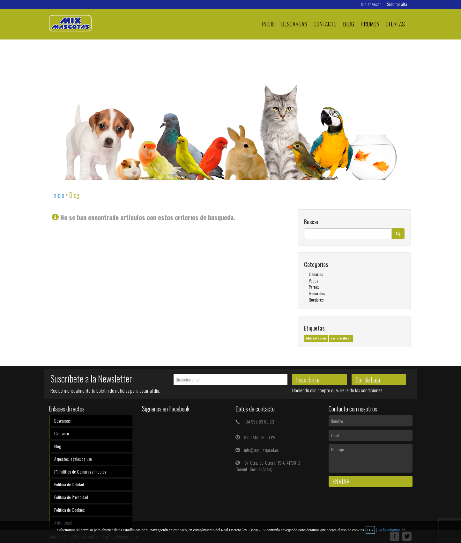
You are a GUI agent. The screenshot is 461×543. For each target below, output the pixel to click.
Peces (313, 280)
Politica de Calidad (69, 484)
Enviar (341, 481)
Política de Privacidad (71, 497)
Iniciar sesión (371, 4)
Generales (317, 293)
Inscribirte (308, 379)
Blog (348, 23)
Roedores (316, 299)
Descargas (294, 23)
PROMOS (370, 23)
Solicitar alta (397, 4)
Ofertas (395, 23)
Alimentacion (316, 337)
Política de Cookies (69, 509)
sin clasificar (341, 337)
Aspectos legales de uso (73, 458)
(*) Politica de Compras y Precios (80, 471)
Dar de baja (367, 379)
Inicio (268, 23)
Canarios (316, 274)
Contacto (325, 23)
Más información (392, 530)
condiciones (371, 390)
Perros (314, 286)
